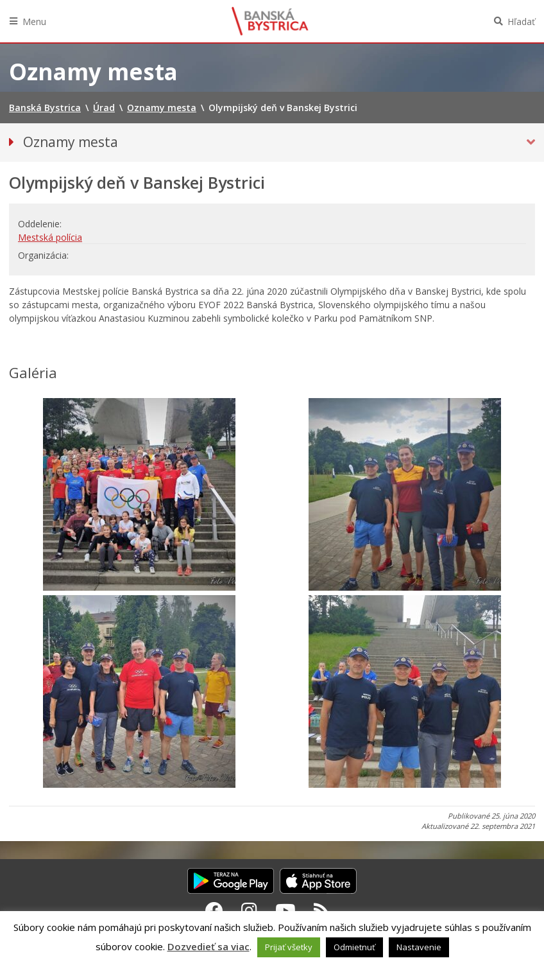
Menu (34, 21)
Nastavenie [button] (418, 947)
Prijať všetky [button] (288, 947)
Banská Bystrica (270, 21)
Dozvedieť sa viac (208, 946)
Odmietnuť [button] (354, 947)
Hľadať (521, 21)
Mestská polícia (50, 237)
